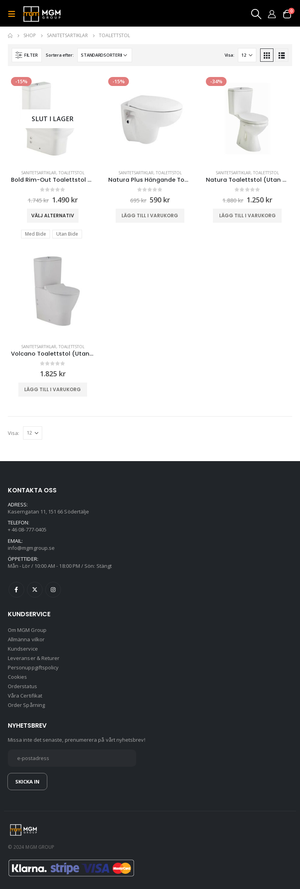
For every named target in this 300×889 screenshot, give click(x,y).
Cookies (17, 676)
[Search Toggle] (256, 14)
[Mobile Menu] (14, 14)
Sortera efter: (59, 55)
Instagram (53, 589)
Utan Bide (67, 234)
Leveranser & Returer (33, 658)
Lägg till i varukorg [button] (149, 215)
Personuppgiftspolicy (33, 667)
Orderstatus (22, 686)
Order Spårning (26, 704)
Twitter (35, 589)
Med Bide (35, 234)
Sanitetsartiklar (38, 172)
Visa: (229, 55)
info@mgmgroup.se (31, 547)
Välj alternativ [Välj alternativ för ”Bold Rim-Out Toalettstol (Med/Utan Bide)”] (52, 215)
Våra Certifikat (25, 695)
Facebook (16, 589)
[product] (52, 118)
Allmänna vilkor (26, 639)
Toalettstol (71, 172)
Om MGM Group (27, 629)
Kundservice (23, 648)
